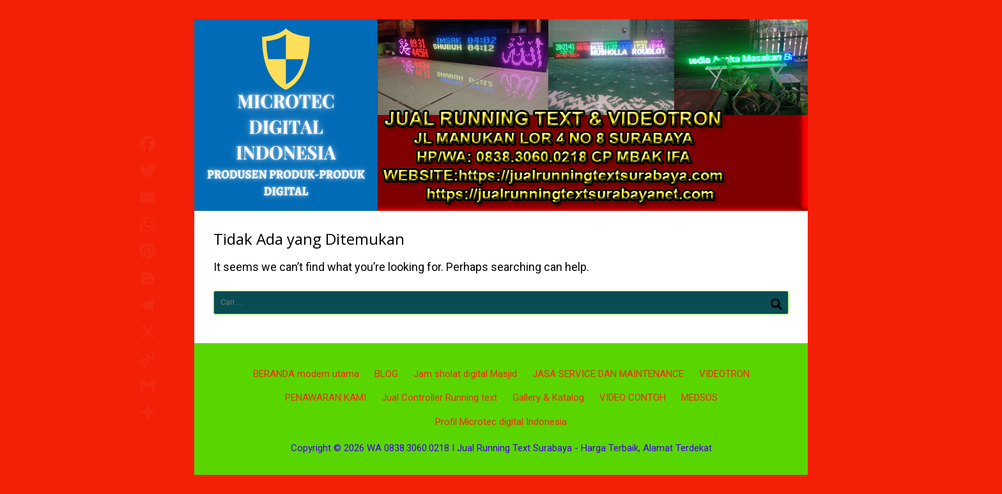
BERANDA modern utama (306, 374)
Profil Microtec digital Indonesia (501, 422)
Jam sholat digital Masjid (465, 374)
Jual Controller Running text (439, 397)
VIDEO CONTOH (632, 397)
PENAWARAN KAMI (325, 397)
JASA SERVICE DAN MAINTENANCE (608, 374)
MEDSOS (699, 397)
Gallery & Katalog (548, 397)
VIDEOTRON (724, 374)
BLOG (386, 374)
